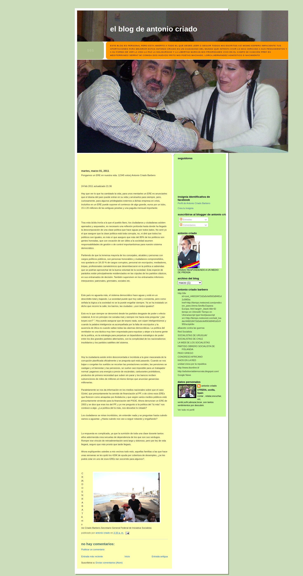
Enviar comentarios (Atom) (109, 562)
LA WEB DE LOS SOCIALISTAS (194, 342)
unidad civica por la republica (192, 364)
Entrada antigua (160, 556)
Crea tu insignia (185, 208)
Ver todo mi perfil (186, 410)
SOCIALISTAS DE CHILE (190, 339)
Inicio (127, 556)
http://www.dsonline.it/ (188, 367)
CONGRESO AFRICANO (190, 356)
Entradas (186, 219)
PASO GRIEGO (185, 353)
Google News (184, 375)
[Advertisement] (105, 163)
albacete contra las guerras (191, 328)
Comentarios (187, 225)
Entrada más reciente (92, 556)
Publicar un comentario (93, 549)
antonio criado (209, 385)
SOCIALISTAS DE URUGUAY (192, 335)
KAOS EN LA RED (187, 360)
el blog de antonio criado (153, 29)
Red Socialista (185, 331)
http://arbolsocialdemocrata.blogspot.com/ (198, 371)
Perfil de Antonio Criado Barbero (194, 203)
